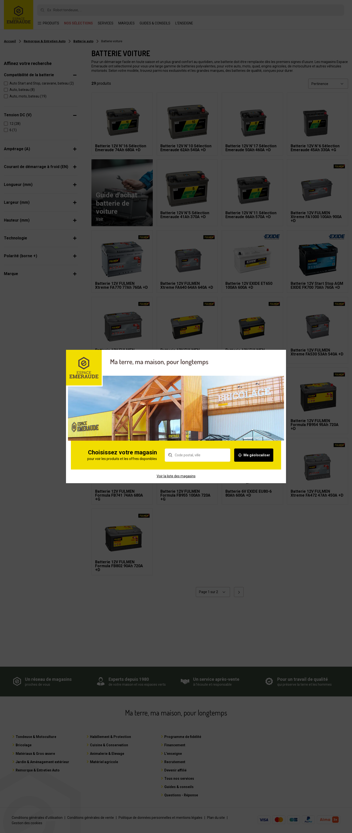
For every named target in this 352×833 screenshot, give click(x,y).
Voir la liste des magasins (176, 485)
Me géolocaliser (253, 464)
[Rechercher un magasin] (197, 464)
